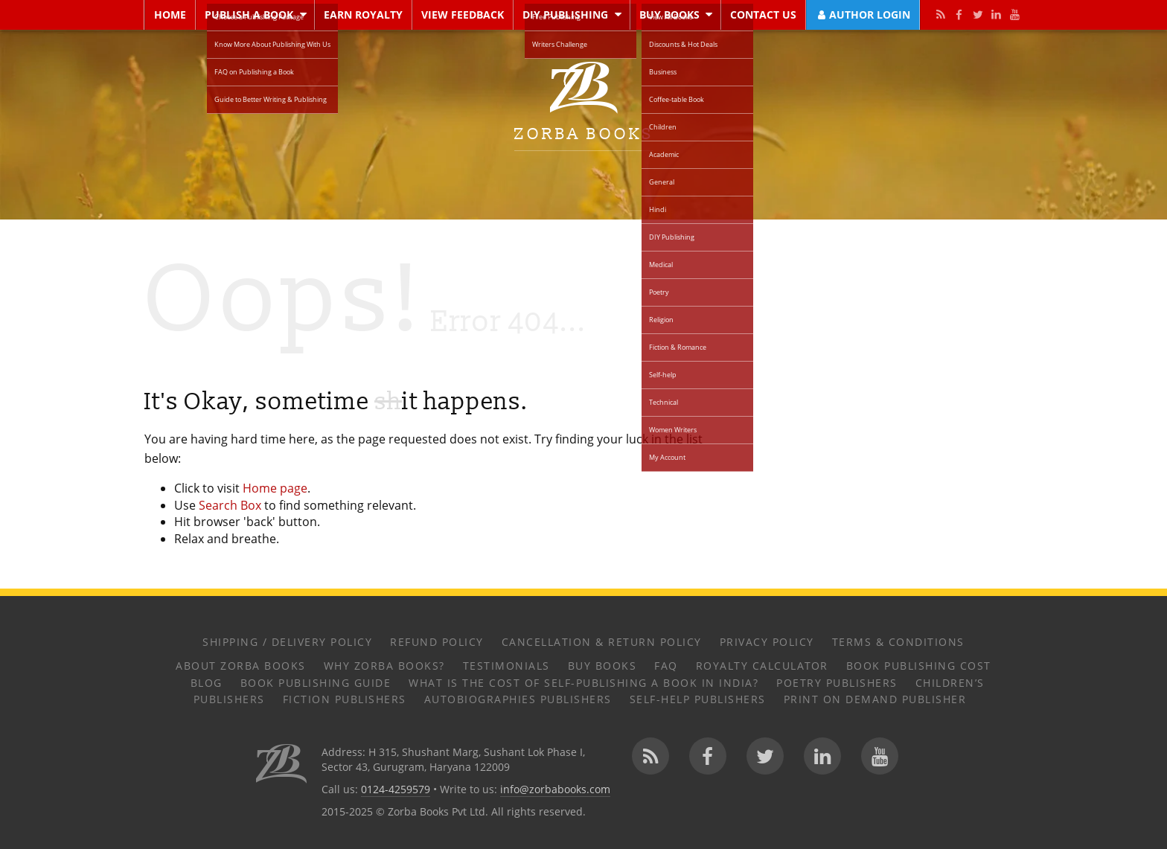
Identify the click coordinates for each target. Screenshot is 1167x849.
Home (170, 14)
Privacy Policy (767, 642)
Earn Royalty (363, 14)
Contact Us (763, 14)
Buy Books (669, 14)
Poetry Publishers (837, 683)
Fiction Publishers (344, 699)
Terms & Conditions (898, 642)
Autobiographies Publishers (518, 699)
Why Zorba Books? (384, 666)
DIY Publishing (565, 14)
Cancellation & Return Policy (602, 642)
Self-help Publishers (698, 699)
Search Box (230, 505)
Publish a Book (249, 14)
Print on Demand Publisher (875, 699)
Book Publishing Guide (315, 683)
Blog (207, 683)
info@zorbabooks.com (555, 789)
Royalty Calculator (762, 666)
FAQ (666, 666)
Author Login (862, 14)
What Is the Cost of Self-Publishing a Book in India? (583, 683)
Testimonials (506, 666)
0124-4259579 (395, 789)
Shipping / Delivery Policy (287, 642)
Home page (275, 488)
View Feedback (462, 14)
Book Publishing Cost (918, 666)
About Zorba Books (241, 666)
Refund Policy (437, 642)
